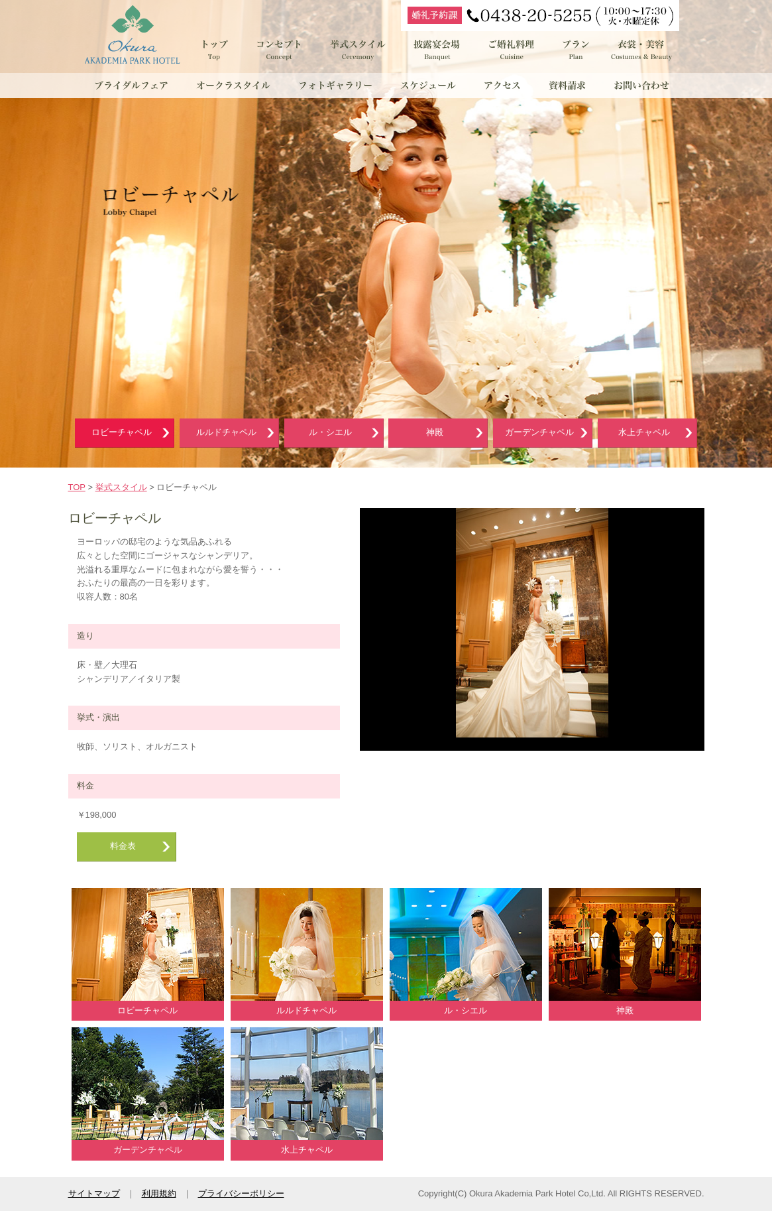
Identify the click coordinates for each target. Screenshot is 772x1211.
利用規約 (159, 1193)
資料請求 (566, 85)
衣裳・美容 (641, 49)
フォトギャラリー (336, 85)
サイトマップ (94, 1193)
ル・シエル (330, 432)
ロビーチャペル (121, 432)
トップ (214, 49)
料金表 (123, 846)
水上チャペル (644, 432)
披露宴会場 (438, 49)
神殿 (434, 432)
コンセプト (278, 49)
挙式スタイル (356, 49)
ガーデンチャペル (539, 432)
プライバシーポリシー (241, 1193)
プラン (575, 49)
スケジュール (429, 85)
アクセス (503, 85)
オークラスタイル (234, 85)
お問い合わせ (639, 85)
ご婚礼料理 (512, 49)
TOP (76, 487)
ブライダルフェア (131, 85)
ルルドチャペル (226, 432)
